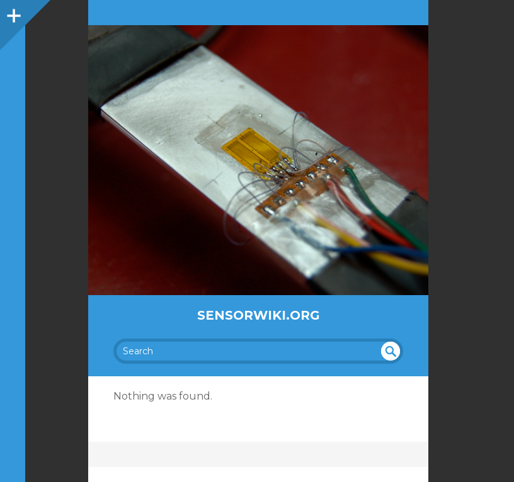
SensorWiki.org (258, 315)
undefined (390, 351)
